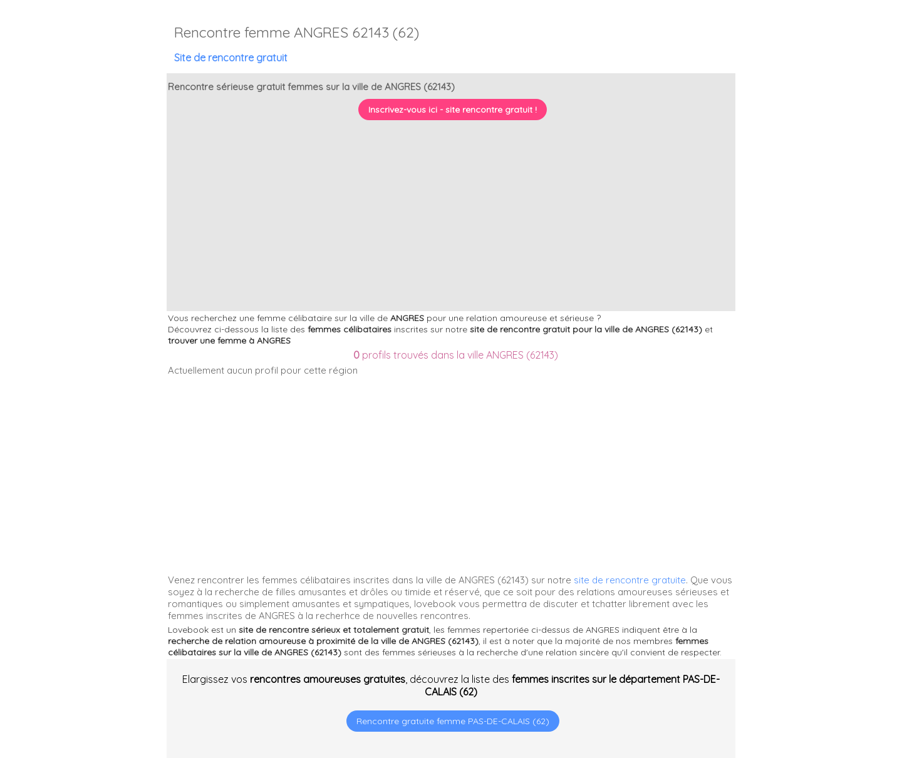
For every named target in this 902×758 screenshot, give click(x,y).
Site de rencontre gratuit (231, 57)
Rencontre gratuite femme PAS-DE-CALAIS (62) (452, 721)
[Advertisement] (823, 677)
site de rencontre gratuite (630, 580)
